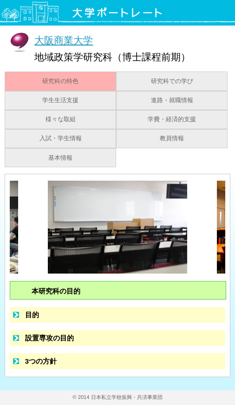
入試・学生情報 (60, 138)
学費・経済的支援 (172, 119)
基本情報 (60, 158)
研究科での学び (172, 81)
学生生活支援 (60, 100)
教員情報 (172, 138)
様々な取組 (61, 119)
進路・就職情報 (172, 100)
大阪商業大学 (63, 40)
